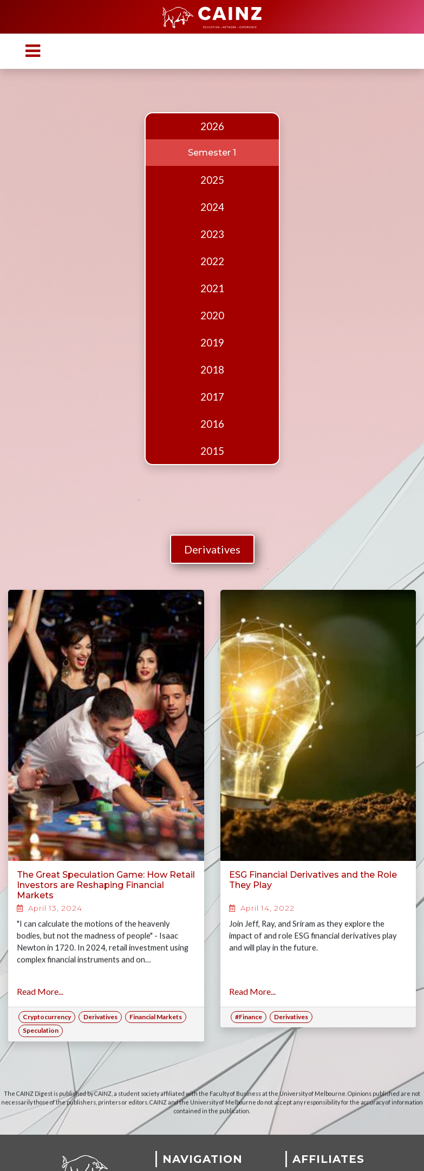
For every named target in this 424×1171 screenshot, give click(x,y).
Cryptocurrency (47, 1017)
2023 (212, 234)
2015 (212, 451)
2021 (212, 288)
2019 (212, 343)
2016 (212, 424)
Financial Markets (155, 1017)
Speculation (40, 1030)
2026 (212, 126)
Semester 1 (212, 152)
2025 (212, 180)
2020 (212, 315)
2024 (212, 207)
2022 (212, 261)
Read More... (40, 991)
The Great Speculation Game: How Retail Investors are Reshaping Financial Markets (106, 885)
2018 (212, 370)
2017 (212, 397)
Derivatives (212, 549)
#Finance (248, 1017)
